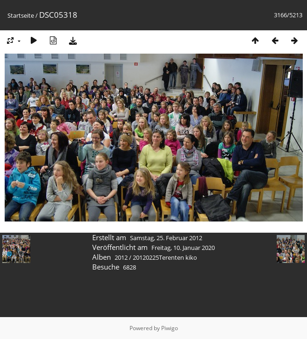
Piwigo (169, 328)
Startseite (20, 15)
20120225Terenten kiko (165, 257)
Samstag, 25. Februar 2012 (166, 238)
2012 (121, 257)
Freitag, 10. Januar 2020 (183, 247)
